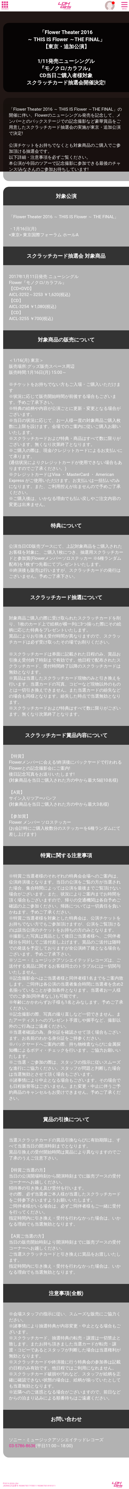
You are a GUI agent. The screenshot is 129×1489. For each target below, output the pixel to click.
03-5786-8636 (22, 1445)
